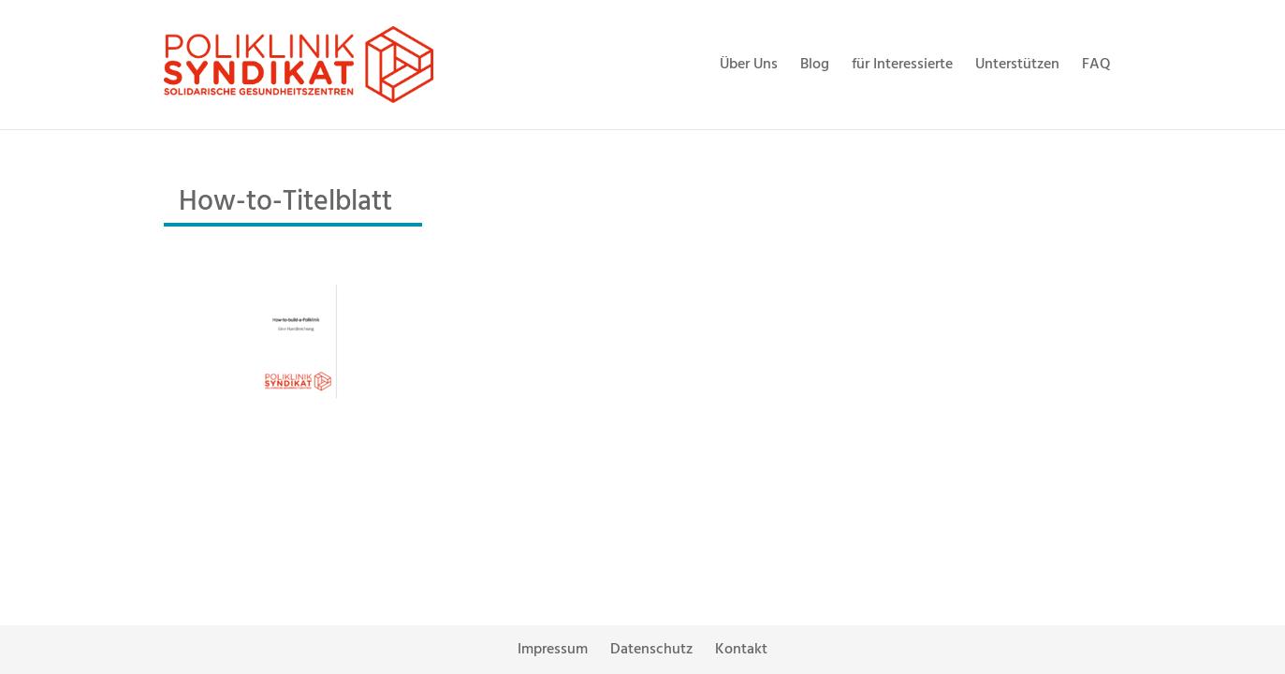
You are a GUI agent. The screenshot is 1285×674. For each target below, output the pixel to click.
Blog (814, 64)
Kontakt (741, 649)
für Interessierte (902, 64)
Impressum (553, 649)
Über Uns (749, 64)
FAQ (1096, 64)
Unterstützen (1017, 64)
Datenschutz (651, 649)
